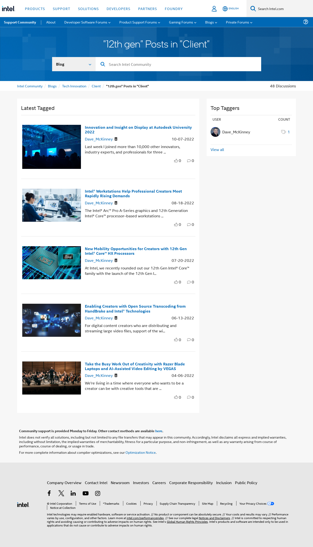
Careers (159, 482)
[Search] (253, 8)
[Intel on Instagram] (97, 494)
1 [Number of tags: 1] (289, 132)
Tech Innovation (74, 85)
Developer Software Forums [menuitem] (85, 21)
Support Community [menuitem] (20, 22)
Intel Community (30, 85)
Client (96, 85)
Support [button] (61, 8)
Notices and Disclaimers (214, 517)
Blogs (52, 85)
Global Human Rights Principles (187, 521)
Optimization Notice (140, 452)
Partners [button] (147, 8)
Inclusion (224, 482)
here (158, 430)
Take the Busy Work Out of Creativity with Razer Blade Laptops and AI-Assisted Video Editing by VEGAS (135, 366)
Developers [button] (118, 8)
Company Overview (64, 482)
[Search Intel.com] (284, 8)
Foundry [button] (174, 8)
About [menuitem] (51, 21)
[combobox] (178, 64)
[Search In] (74, 64)
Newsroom (120, 482)
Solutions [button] (88, 8)
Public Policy (246, 482)
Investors (141, 482)
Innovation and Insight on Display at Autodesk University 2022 (138, 129)
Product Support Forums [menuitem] (138, 21)
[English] (230, 8)
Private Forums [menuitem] (237, 21)
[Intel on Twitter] (61, 494)
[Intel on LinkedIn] (73, 494)
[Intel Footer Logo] (23, 504)
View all (217, 149)
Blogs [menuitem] (209, 21)
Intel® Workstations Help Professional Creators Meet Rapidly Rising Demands (133, 193)
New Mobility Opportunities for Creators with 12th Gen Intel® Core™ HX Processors (136, 251)
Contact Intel (96, 482)
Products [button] (35, 8)
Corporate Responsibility (191, 482)
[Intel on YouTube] (85, 494)
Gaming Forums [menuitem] (181, 21)
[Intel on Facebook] (49, 494)
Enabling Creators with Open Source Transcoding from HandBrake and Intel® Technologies (135, 308)
